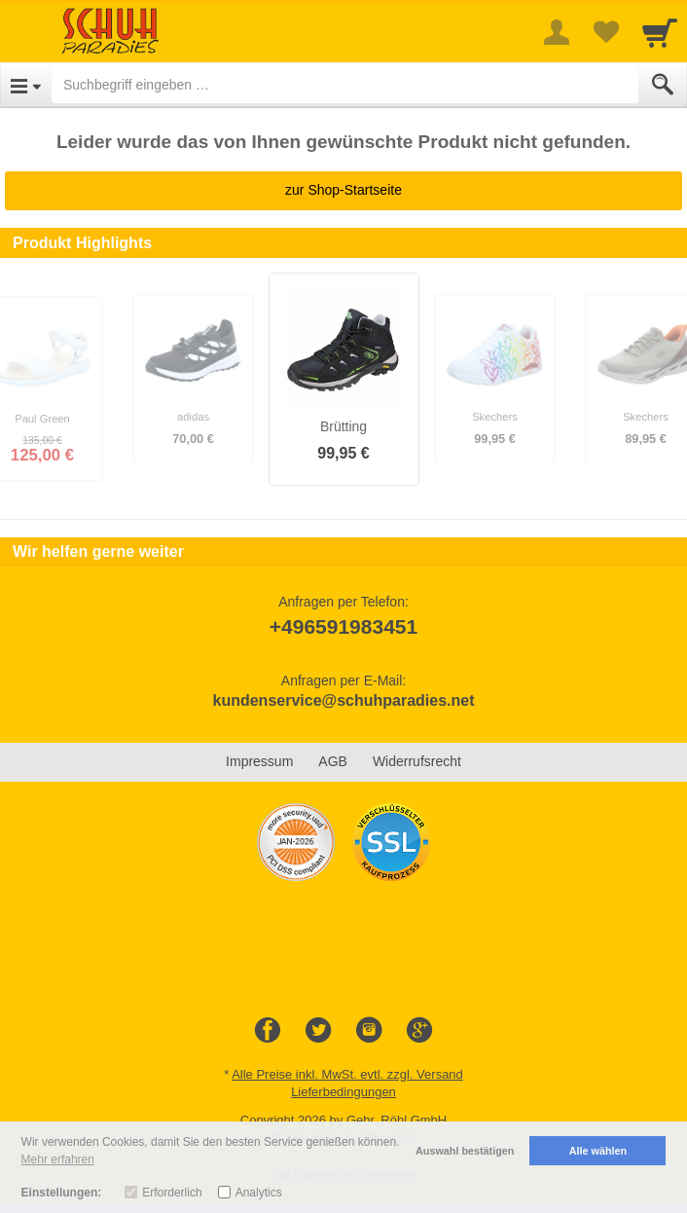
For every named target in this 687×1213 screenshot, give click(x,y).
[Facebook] (267, 1031)
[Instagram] (369, 1031)
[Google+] (419, 1031)
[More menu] (556, 32)
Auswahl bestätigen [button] (465, 1151)
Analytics (258, 1192)
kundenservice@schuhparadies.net (343, 700)
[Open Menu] (26, 84)
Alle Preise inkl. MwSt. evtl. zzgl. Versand (347, 1074)
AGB (332, 761)
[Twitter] (318, 1031)
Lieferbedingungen (343, 1091)
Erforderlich (171, 1192)
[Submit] (662, 84)
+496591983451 (343, 626)
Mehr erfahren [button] (57, 1159)
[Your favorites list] (605, 32)
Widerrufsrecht (417, 761)
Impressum (259, 761)
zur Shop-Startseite (343, 190)
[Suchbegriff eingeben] (345, 84)
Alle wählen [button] (598, 1151)
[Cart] (660, 32)
